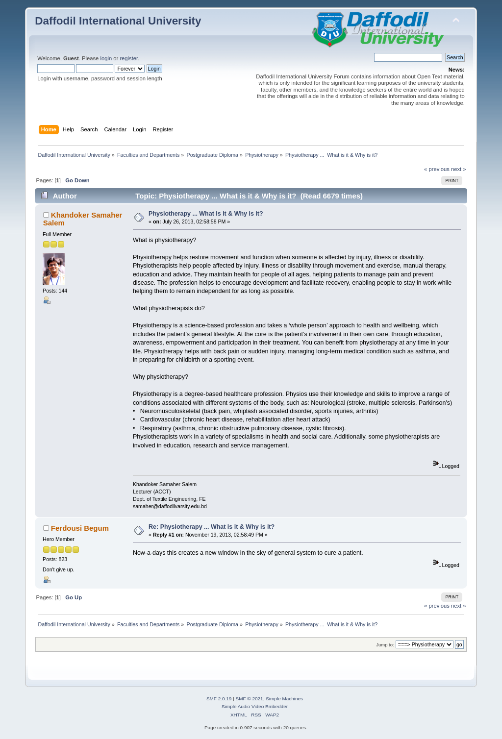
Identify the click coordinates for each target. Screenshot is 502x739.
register (129, 58)
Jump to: (385, 644)
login (106, 58)
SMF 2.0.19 (219, 698)
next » (458, 169)
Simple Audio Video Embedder (255, 706)
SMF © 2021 (249, 698)
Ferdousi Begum (80, 528)
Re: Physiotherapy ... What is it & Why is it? (212, 526)
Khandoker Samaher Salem (83, 219)
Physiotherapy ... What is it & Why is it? (206, 213)
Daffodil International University (118, 21)
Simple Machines (284, 698)
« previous (437, 169)
